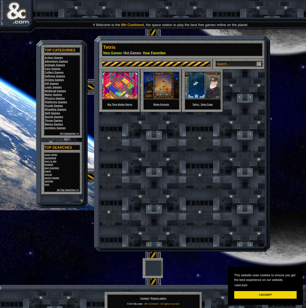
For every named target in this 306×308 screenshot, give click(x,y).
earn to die (51, 161)
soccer (48, 174)
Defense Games (55, 76)
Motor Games (53, 94)
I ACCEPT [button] (265, 294)
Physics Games (55, 98)
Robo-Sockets (161, 104)
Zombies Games (55, 127)
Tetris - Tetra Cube (202, 104)
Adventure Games (56, 61)
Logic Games (53, 87)
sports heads (52, 178)
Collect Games (54, 72)
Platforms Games (56, 102)
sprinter (49, 181)
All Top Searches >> (68, 190)
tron (47, 184)
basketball (50, 158)
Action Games (54, 57)
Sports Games (54, 116)
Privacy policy (158, 298)
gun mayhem (52, 168)
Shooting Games (55, 109)
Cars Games (53, 68)
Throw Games (54, 120)
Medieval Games (55, 90)
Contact (144, 298)
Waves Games (54, 124)
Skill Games (52, 113)
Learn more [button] (241, 285)
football (49, 164)
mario (48, 171)
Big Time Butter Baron (119, 104)
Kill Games (52, 83)
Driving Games (54, 79)
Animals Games (55, 65)
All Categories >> (69, 133)
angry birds (51, 154)
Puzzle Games (54, 105)
